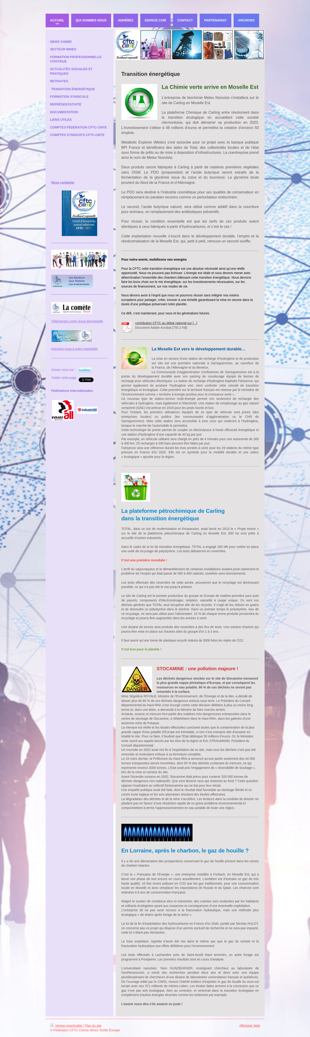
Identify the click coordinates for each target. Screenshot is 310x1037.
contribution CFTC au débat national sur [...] (166, 323)
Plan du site (93, 1025)
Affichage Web (249, 1025)
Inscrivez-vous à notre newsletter (74, 349)
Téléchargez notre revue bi (70, 321)
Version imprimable (66, 1025)
